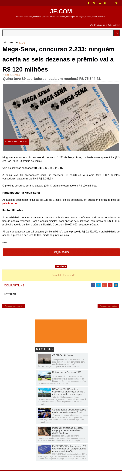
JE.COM (61, 11)
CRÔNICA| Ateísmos (62, 356)
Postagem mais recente (13, 306)
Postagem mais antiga (108, 306)
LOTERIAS (16, 75)
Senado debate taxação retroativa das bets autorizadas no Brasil (69, 411)
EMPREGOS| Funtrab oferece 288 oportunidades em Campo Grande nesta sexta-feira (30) (69, 449)
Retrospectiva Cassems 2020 (66, 373)
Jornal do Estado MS (63, 275)
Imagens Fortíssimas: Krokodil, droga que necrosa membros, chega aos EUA (67, 431)
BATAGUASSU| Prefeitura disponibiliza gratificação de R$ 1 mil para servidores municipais (68, 392)
